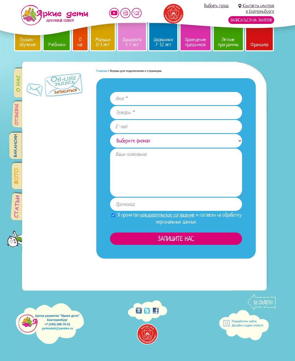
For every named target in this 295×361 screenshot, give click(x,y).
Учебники (56, 44)
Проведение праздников (195, 42)
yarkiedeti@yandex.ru (57, 328)
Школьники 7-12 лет (163, 42)
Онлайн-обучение (27, 42)
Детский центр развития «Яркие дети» (54, 15)
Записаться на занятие (251, 20)
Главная (102, 70)
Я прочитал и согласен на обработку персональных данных (176, 218)
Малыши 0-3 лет (102, 42)
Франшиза (259, 44)
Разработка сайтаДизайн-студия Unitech (247, 323)
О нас (80, 42)
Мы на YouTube (114, 13)
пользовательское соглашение (167, 215)
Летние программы (228, 42)
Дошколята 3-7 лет (132, 42)
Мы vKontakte (136, 13)
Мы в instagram (125, 13)
